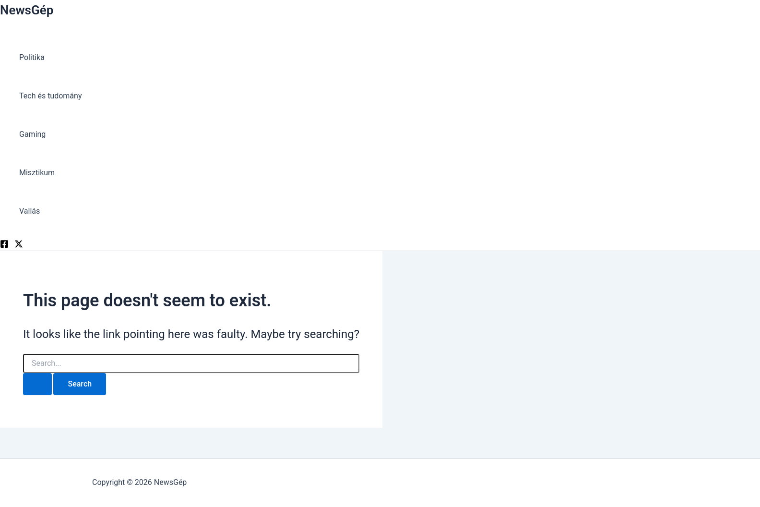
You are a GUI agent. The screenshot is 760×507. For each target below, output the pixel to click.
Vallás (29, 211)
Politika (32, 57)
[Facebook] (4, 245)
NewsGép (26, 10)
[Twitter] (18, 245)
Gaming (32, 134)
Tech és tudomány (50, 95)
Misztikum (37, 172)
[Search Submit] (37, 384)
